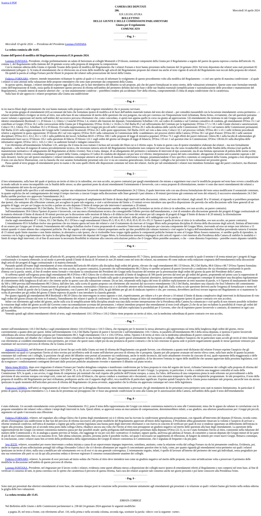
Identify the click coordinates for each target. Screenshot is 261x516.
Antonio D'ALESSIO (16, 349)
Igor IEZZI (11, 444)
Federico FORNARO (16, 78)
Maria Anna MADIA (16, 367)
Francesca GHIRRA (16, 387)
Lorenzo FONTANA (75, 44)
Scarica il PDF (9, 2)
